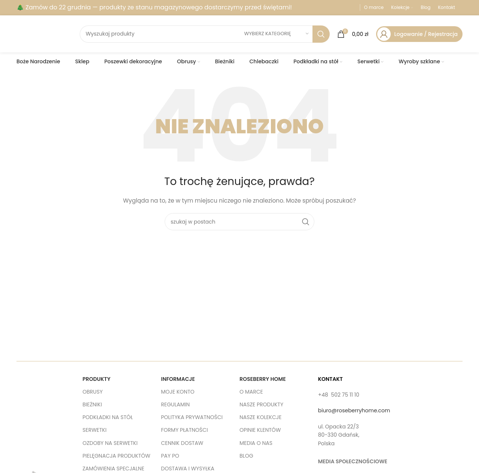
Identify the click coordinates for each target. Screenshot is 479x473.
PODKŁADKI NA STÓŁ (108, 417)
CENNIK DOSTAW (182, 442)
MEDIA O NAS (256, 442)
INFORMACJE (178, 379)
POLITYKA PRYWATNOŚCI (192, 417)
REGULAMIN (175, 404)
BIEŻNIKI (92, 404)
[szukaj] (205, 34)
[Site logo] (44, 33)
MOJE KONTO (177, 391)
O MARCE (251, 391)
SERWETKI (95, 430)
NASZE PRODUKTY (261, 404)
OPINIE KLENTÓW (260, 430)
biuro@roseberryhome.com (354, 410)
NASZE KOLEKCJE (260, 417)
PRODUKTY (97, 379)
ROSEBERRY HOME (263, 379)
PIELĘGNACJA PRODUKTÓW (116, 456)
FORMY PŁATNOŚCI (184, 430)
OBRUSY (93, 391)
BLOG (246, 456)
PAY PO (170, 456)
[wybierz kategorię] (276, 34)
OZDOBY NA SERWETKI (110, 442)
